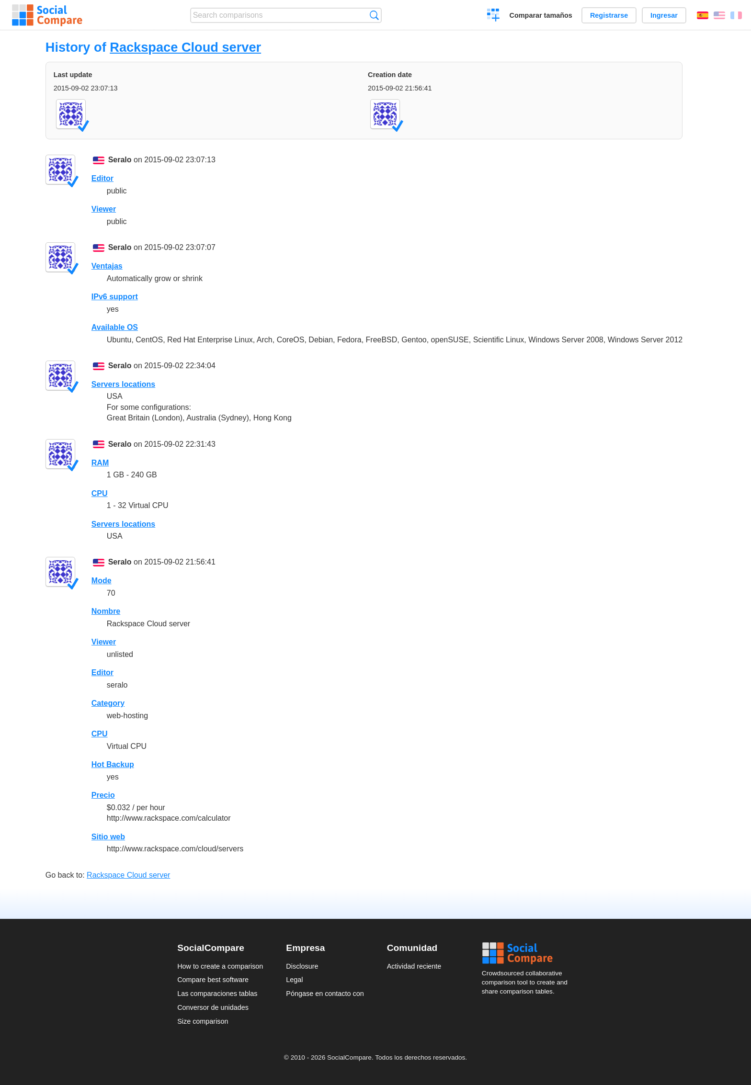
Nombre (105, 611)
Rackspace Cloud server (185, 47)
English (719, 15)
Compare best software (213, 979)
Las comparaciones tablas (217, 993)
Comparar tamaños (541, 15)
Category (108, 703)
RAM (100, 463)
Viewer (103, 209)
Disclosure (302, 966)
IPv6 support (114, 297)
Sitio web (108, 837)
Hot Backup (112, 764)
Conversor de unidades (213, 1007)
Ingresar (664, 15)
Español (702, 15)
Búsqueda (374, 15)
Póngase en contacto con (325, 993)
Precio (103, 795)
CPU (99, 493)
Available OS (114, 327)
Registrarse (609, 15)
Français (736, 15)
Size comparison (202, 1021)
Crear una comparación (493, 16)
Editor (102, 178)
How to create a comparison (220, 966)
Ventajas (107, 266)
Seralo (120, 160)
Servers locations (123, 384)
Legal (294, 979)
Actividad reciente (414, 966)
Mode (101, 580)
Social (528, 953)
